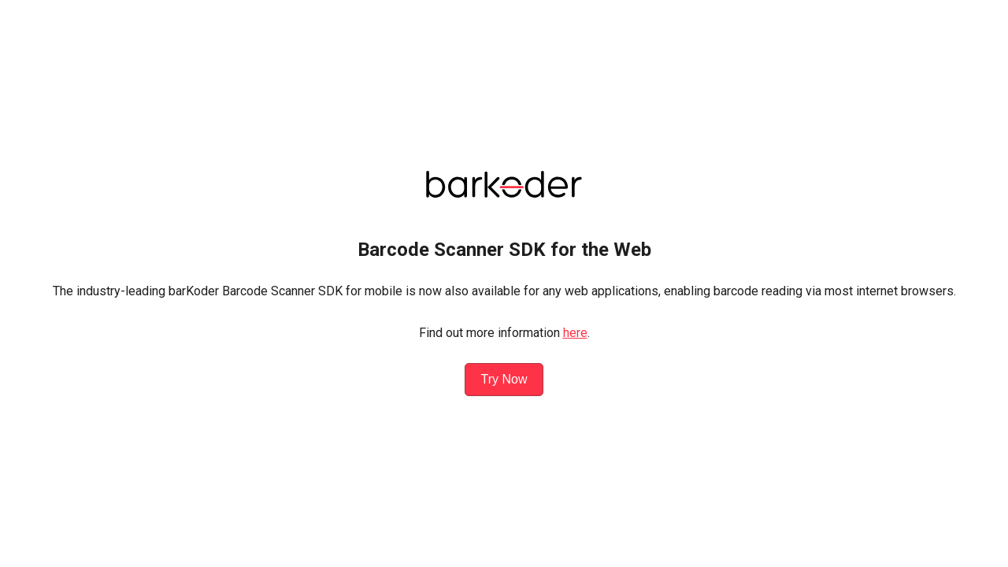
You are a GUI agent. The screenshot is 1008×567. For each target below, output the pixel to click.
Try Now (504, 379)
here (575, 332)
